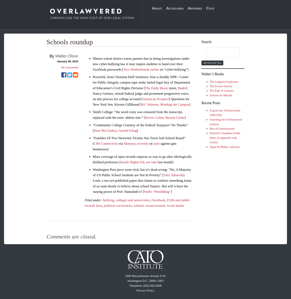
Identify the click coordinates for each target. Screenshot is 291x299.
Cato (210, 8)
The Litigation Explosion (224, 81)
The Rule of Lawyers (222, 90)
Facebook (158, 200)
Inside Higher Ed (132, 162)
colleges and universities (133, 200)
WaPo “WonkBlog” (157, 192)
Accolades (175, 8)
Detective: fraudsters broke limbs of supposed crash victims (225, 138)
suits (156, 143)
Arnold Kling (127, 131)
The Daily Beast (156, 88)
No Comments (69, 67)
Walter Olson (66, 56)
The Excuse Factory (221, 86)
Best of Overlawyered (222, 128)
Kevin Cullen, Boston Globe (165, 118)
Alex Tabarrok (173, 175)
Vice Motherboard (135, 69)
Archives (195, 8)
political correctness (118, 206)
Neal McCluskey (105, 131)
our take (151, 162)
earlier (154, 69)
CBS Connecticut (106, 143)
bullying (108, 200)
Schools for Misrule (221, 95)
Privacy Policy (145, 290)
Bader (182, 88)
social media (175, 206)
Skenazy (130, 143)
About (157, 8)
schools (139, 206)
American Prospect (155, 99)
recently (142, 143)
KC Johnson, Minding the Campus (165, 104)
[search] (219, 52)
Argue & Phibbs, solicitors (225, 146)
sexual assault (155, 206)
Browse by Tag (212, 63)
